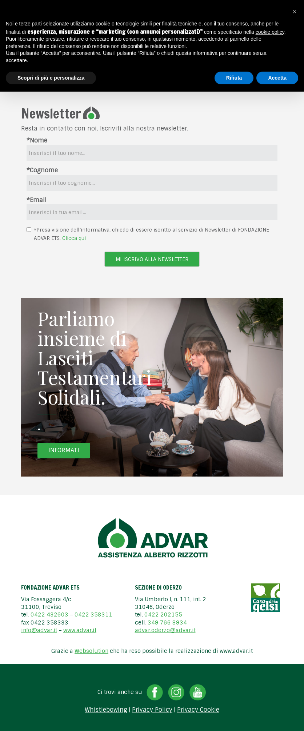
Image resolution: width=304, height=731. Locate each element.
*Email (37, 200)
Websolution (91, 651)
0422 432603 (49, 614)
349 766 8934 (167, 622)
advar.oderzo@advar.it (165, 630)
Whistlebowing (106, 710)
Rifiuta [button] (234, 78)
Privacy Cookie (198, 710)
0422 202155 (163, 614)
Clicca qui (74, 238)
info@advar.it (39, 630)
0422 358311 (93, 614)
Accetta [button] (277, 78)
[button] (294, 11)
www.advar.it (79, 630)
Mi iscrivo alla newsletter (152, 259)
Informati (63, 450)
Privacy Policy (152, 710)
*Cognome (42, 170)
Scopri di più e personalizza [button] (50, 78)
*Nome (37, 140)
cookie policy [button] (270, 32)
